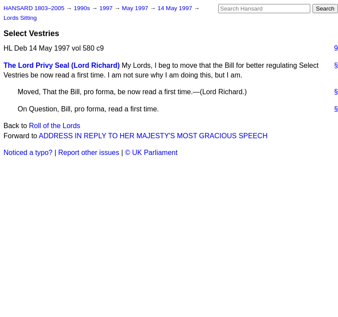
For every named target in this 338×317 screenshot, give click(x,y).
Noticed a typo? (28, 152)
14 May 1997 (176, 8)
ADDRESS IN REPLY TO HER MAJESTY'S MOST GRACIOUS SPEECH (153, 136)
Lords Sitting (20, 18)
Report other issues (88, 152)
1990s (82, 8)
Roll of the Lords (55, 125)
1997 (106, 8)
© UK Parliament (151, 152)
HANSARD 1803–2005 (34, 8)
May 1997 (136, 8)
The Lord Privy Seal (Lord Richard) (62, 65)
